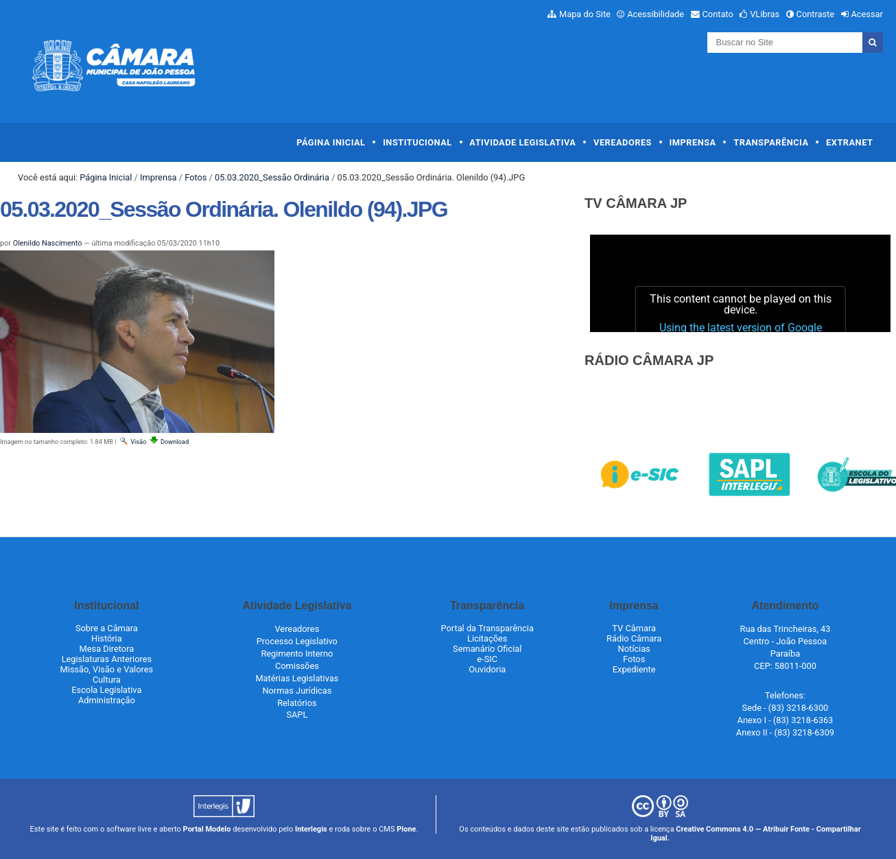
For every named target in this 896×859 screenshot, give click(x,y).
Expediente (634, 669)
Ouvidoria (487, 669)
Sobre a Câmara (106, 628)
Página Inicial (330, 142)
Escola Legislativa (106, 690)
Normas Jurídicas (296, 690)
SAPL (296, 714)
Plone (406, 829)
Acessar (866, 14)
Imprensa (693, 142)
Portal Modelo (207, 829)
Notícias (634, 649)
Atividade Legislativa (522, 142)
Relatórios (296, 703)
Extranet (849, 142)
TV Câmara (634, 628)
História (106, 638)
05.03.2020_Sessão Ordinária (272, 177)
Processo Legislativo (297, 641)
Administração (106, 700)
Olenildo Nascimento (47, 243)
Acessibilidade (655, 14)
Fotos (196, 177)
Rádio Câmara (633, 638)
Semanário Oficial (487, 649)
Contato (718, 14)
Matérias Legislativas (296, 678)
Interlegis (311, 829)
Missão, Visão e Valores (107, 669)
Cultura (107, 679)
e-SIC (487, 659)
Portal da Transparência (487, 628)
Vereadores (622, 142)
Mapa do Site (585, 14)
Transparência (770, 142)
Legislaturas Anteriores (107, 659)
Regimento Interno (297, 653)
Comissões (297, 666)
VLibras (764, 14)
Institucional (417, 142)
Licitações (487, 638)
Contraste (816, 14)
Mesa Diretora (107, 649)
